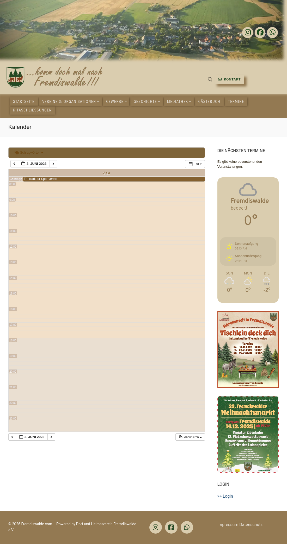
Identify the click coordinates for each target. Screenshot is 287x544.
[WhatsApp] (187, 527)
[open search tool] (210, 79)
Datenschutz (250, 524)
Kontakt (229, 79)
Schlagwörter (29, 152)
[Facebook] (260, 32)
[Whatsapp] (272, 32)
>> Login (225, 496)
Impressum (228, 524)
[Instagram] (247, 32)
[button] (190, 437)
